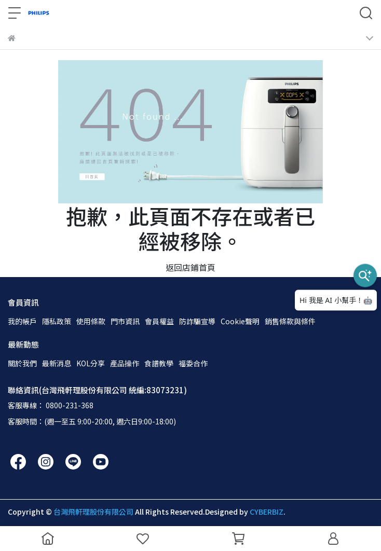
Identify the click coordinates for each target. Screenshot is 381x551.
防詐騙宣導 (197, 321)
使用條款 (90, 321)
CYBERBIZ (266, 511)
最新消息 (56, 363)
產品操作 (124, 363)
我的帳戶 (22, 321)
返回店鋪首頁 (190, 267)
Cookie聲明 (240, 321)
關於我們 (22, 363)
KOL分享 (90, 363)
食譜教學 (158, 363)
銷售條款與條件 (290, 321)
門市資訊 (125, 321)
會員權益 (159, 321)
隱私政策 (56, 321)
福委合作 (193, 363)
